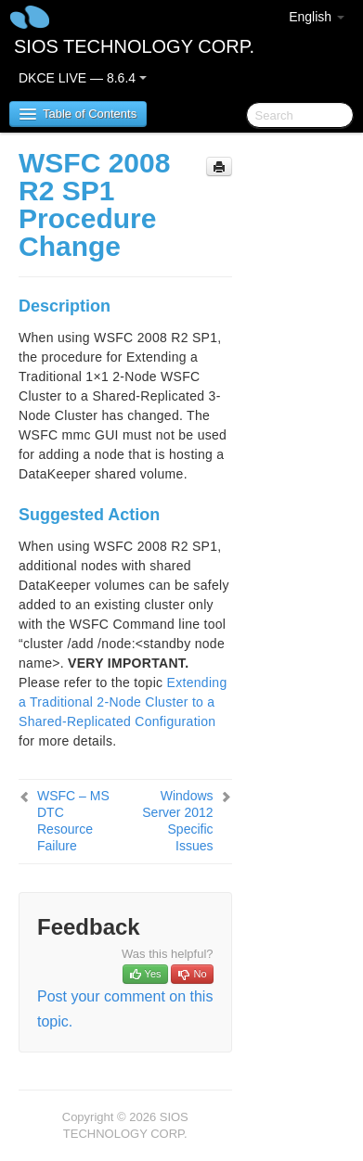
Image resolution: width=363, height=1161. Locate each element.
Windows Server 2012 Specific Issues (177, 820)
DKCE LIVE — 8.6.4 (83, 77)
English (316, 16)
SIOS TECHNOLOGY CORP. (134, 46)
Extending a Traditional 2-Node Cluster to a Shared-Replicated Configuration (123, 702)
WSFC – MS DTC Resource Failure (73, 820)
